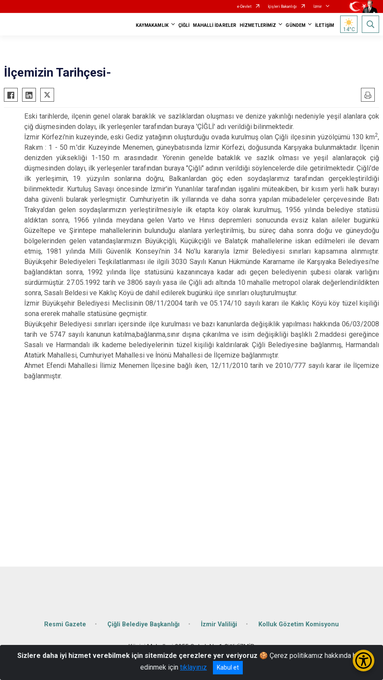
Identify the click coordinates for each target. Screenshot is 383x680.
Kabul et (228, 667)
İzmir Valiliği (219, 624)
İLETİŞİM (324, 25)
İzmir (317, 6)
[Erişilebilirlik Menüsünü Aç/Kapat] (363, 660)
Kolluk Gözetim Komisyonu (298, 624)
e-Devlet (244, 6)
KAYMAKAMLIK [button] (152, 25)
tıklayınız (193, 667)
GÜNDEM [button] (296, 25)
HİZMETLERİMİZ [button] (258, 25)
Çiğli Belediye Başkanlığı (143, 624)
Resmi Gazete (65, 624)
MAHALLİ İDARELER (214, 25)
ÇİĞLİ (184, 25)
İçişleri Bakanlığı (282, 6)
